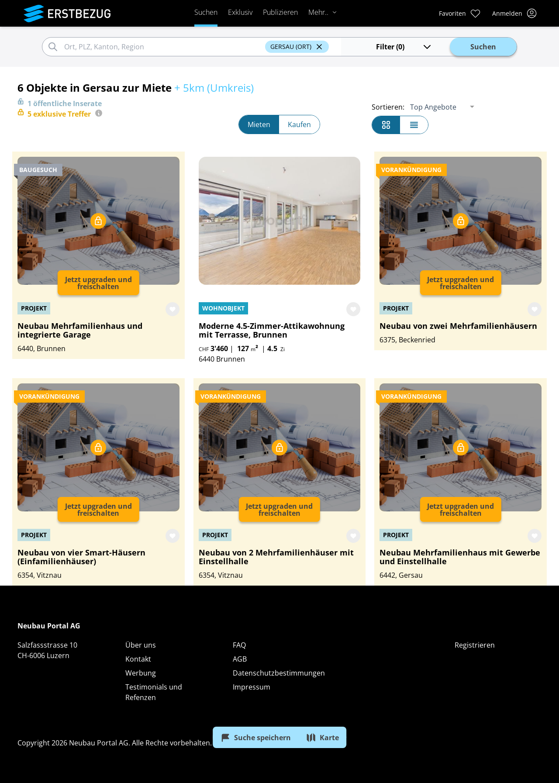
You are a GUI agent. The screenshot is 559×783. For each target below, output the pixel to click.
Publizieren (273, 12)
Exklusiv (233, 12)
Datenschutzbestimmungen (279, 673)
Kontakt (138, 659)
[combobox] (149, 47)
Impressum (251, 687)
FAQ (239, 645)
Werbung (140, 673)
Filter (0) (375, 46)
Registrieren (475, 645)
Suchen (199, 12)
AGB (240, 659)
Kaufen (299, 124)
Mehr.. (316, 12)
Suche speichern (252, 736)
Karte (325, 736)
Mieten (259, 124)
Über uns (140, 645)
